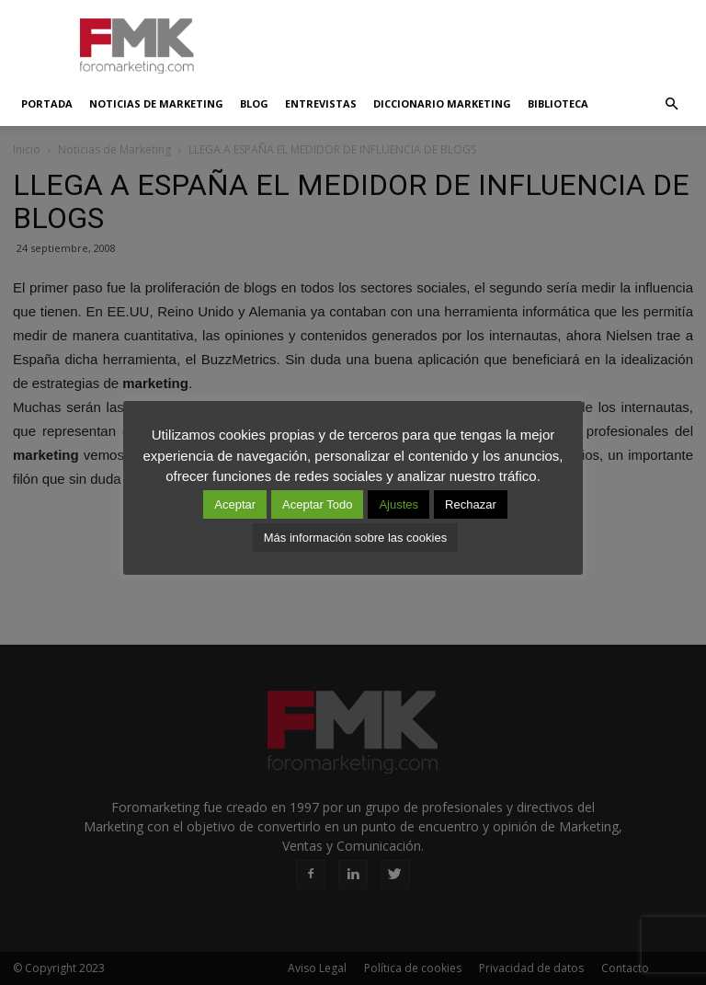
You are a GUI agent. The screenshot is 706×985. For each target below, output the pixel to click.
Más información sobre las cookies (355, 537)
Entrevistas (321, 103)
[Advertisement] (477, 40)
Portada (47, 103)
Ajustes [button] (398, 504)
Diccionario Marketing (442, 103)
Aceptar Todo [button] (317, 504)
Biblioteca (558, 103)
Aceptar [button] (235, 504)
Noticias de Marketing (156, 103)
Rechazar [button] (470, 504)
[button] (671, 104)
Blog (254, 103)
